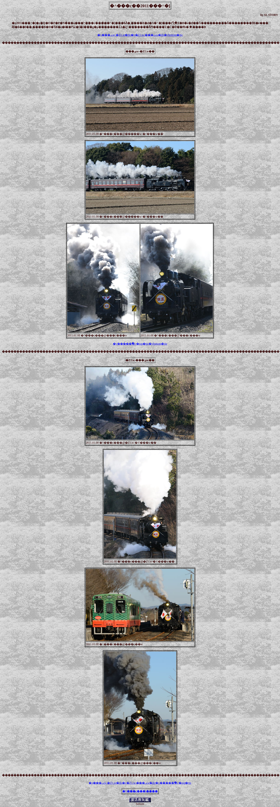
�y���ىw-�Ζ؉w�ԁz (114, 34)
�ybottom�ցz (173, 34)
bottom (140, 803)
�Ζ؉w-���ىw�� (140, 360)
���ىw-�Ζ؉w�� (140, 51)
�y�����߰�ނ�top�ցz (131, 343)
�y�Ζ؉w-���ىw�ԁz (147, 34)
